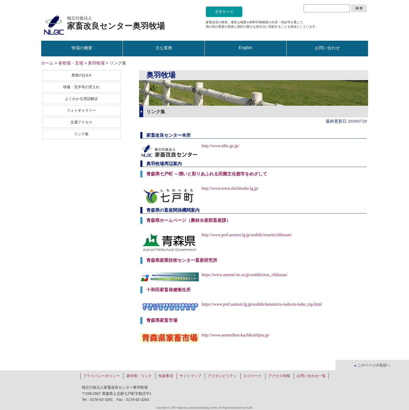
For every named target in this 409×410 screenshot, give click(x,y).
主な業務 (163, 48)
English (245, 47)
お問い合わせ (327, 48)
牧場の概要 (81, 48)
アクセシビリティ (222, 376)
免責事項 (165, 376)
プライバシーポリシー (101, 376)
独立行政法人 (116, 23)
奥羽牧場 (96, 63)
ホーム (47, 63)
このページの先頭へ (372, 365)
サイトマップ (190, 376)
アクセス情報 (279, 376)
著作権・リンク (139, 376)
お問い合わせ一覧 (311, 376)
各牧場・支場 (70, 63)
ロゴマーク (252, 376)
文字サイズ (224, 12)
